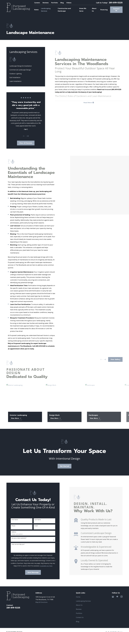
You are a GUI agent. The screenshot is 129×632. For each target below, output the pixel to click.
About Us (79, 605)
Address (11, 532)
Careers (37, 3)
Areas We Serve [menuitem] (82, 9)
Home (78, 597)
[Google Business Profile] (113, 597)
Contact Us (116, 10)
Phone (10, 526)
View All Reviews (25, 143)
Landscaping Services (83, 601)
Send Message (30, 572)
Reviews (46, 3)
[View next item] (28, 136)
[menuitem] (25, 66)
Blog (62, 3)
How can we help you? (15, 544)
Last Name (35, 519)
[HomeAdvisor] (117, 597)
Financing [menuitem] (104, 10)
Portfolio (54, 3)
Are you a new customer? (16, 538)
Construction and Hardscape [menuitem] (64, 9)
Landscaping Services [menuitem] (46, 9)
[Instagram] (121, 597)
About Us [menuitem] (94, 9)
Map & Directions (41, 602)
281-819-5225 (116, 2)
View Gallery (115, 359)
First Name (12, 519)
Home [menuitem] (36, 10)
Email (33, 526)
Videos (68, 3)
